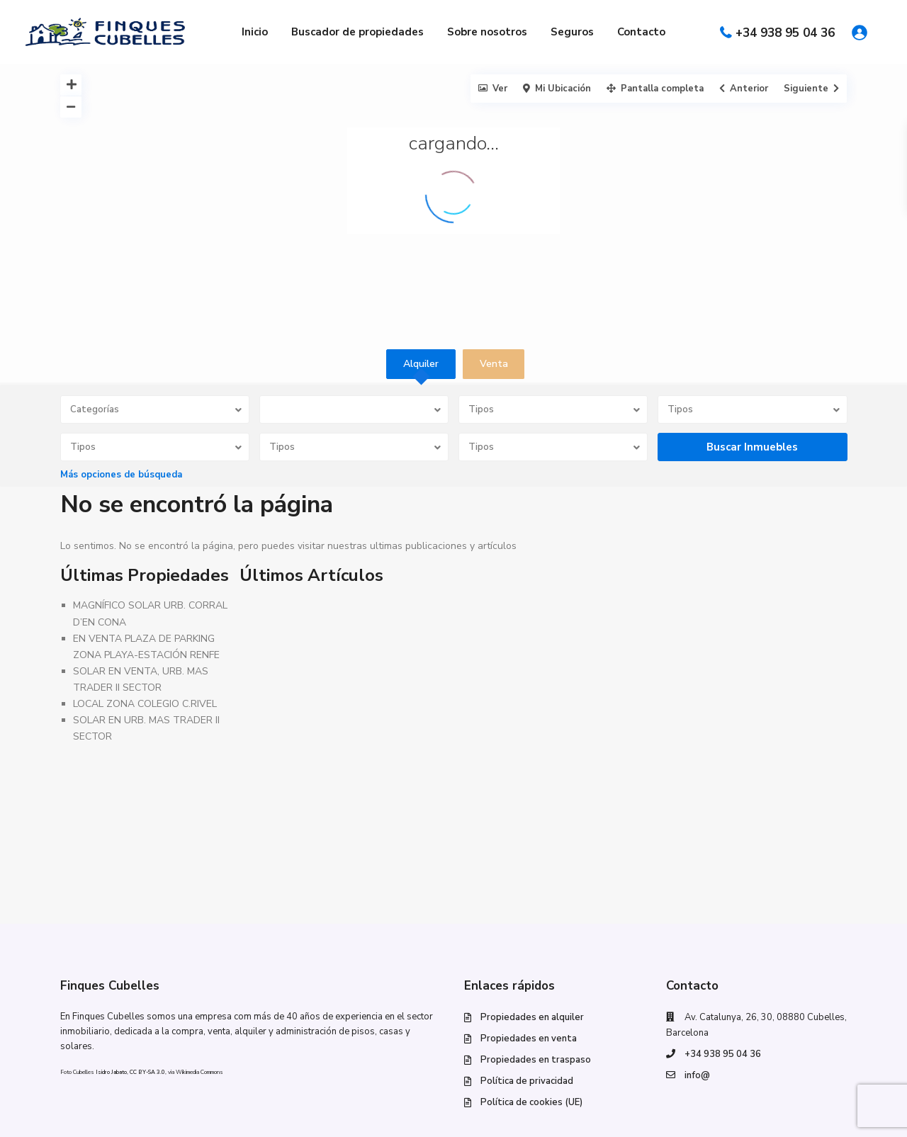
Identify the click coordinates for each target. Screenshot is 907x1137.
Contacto (641, 32)
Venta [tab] (494, 363)
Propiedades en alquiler (532, 1017)
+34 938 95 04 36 (785, 33)
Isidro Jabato (111, 1072)
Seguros (572, 32)
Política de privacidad (526, 1081)
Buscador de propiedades (357, 32)
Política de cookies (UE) (531, 1102)
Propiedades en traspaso (535, 1059)
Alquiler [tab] (421, 363)
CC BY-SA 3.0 (147, 1072)
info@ (697, 1075)
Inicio (255, 32)
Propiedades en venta (528, 1038)
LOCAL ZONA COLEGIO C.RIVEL (145, 704)
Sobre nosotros (487, 32)
